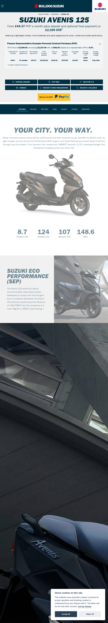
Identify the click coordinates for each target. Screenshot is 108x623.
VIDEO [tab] (55, 109)
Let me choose (84, 606)
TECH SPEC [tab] (44, 109)
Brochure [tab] (85, 109)
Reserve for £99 (46, 97)
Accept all (66, 614)
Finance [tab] (74, 109)
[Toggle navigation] (2, 6)
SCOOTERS (54, 14)
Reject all (90, 614)
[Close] (100, 44)
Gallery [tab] (64, 109)
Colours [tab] (33, 109)
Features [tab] (22, 109)
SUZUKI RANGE (44, 14)
